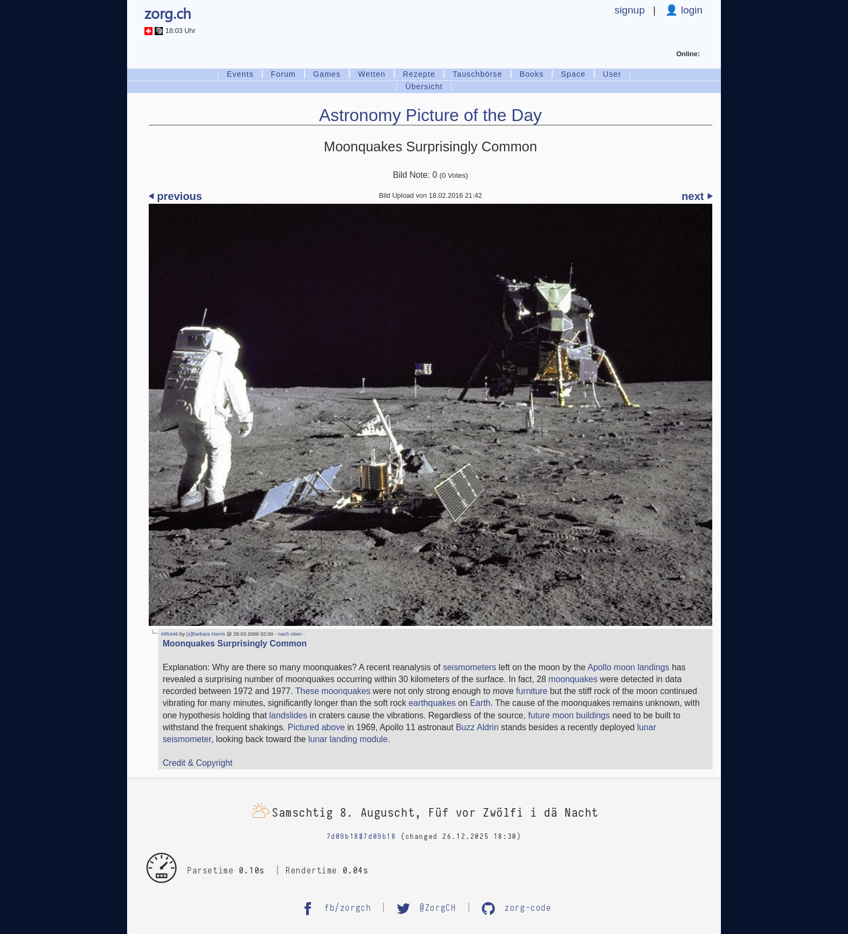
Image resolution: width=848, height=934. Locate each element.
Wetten (372, 74)
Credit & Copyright (198, 763)
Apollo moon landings (628, 667)
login (690, 10)
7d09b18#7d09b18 (361, 836)
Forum (283, 74)
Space (573, 74)
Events (240, 74)
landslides (288, 715)
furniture (531, 691)
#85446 (169, 634)
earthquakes (432, 703)
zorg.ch (167, 13)
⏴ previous (175, 196)
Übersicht (423, 86)
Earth (480, 703)
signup (629, 10)
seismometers (469, 667)
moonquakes (573, 679)
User (612, 74)
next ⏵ (696, 196)
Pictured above (316, 727)
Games (327, 74)
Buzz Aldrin (477, 727)
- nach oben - (289, 634)
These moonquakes (332, 691)
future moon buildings (569, 715)
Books (532, 74)
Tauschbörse (477, 74)
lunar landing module (348, 739)
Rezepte (419, 74)
